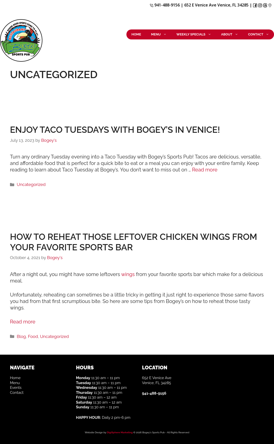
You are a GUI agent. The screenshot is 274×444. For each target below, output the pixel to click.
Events (15, 387)
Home (136, 34)
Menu (161, 34)
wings (128, 274)
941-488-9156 (165, 5)
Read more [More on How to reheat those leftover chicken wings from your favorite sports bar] (22, 322)
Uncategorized (31, 184)
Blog (21, 336)
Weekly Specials (196, 34)
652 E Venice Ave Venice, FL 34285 (216, 5)
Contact (261, 34)
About (232, 34)
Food (33, 336)
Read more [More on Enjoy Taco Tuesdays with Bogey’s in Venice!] (204, 170)
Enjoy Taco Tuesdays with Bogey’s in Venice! (115, 130)
